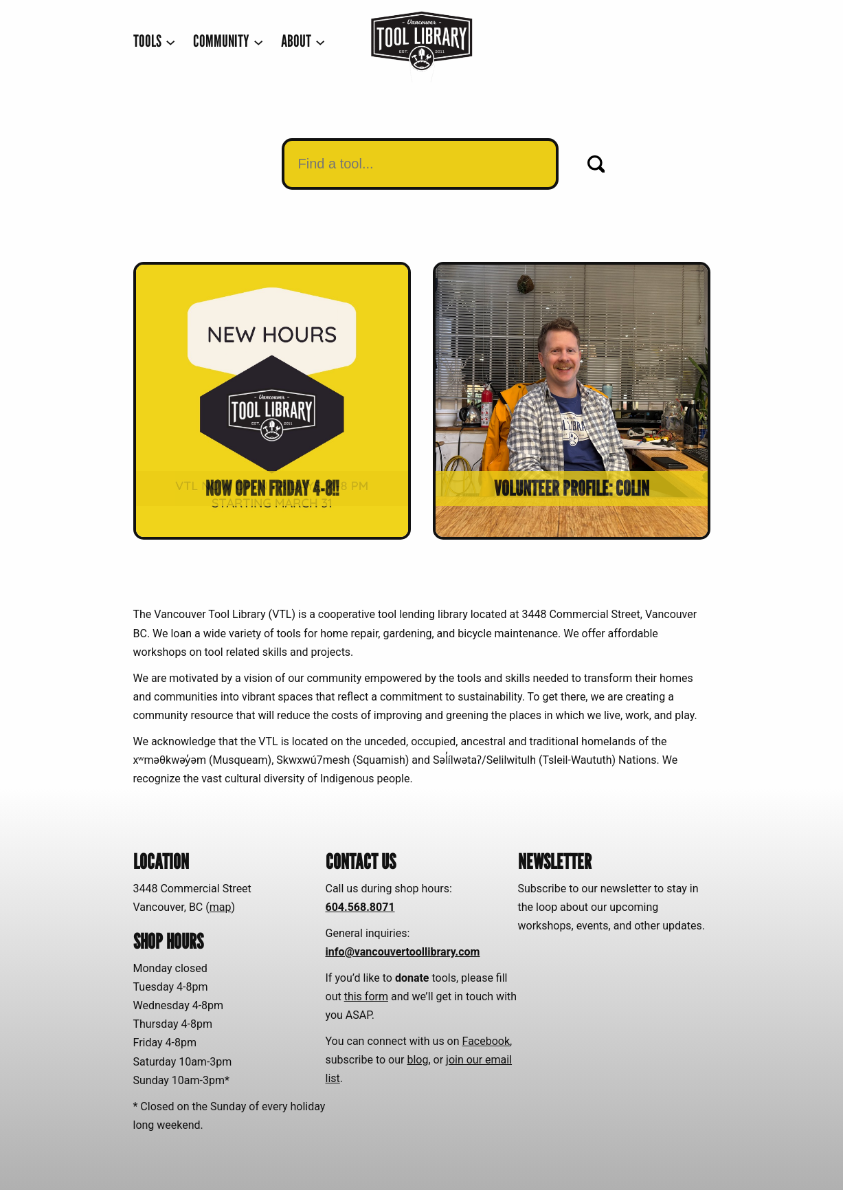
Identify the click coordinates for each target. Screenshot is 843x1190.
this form (366, 996)
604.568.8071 (360, 907)
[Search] (596, 164)
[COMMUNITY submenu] (228, 41)
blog (417, 1059)
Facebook (486, 1041)
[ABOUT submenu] (303, 41)
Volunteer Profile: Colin (571, 488)
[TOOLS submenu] (154, 41)
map (221, 907)
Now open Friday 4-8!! (272, 488)
